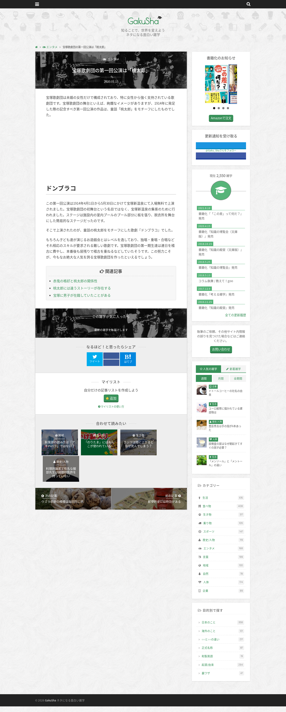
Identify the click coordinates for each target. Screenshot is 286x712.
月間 (221, 384)
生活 (223, 503)
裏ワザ (223, 679)
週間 (204, 384)
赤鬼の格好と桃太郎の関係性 (75, 281)
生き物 (223, 520)
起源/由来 (223, 670)
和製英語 (223, 662)
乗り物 (223, 529)
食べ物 (223, 512)
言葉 (223, 562)
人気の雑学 (210, 375)
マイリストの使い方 (111, 406)
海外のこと (223, 636)
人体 (223, 588)
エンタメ (113, 59)
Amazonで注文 (221, 123)
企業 (223, 596)
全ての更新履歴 (235, 320)
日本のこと (223, 628)
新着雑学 (235, 375)
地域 (223, 571)
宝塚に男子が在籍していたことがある (82, 295)
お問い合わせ (221, 355)
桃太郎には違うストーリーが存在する (82, 288)
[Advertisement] (111, 151)
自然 (223, 579)
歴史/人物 (223, 546)
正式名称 (223, 653)
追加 (113, 398)
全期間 (238, 384)
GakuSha (143, 21)
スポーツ (223, 537)
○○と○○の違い (223, 645)
